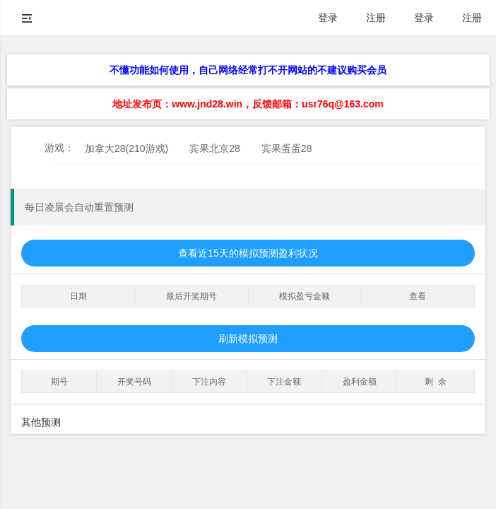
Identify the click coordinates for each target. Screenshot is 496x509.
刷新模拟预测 (248, 338)
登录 (328, 17)
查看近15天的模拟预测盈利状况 (248, 253)
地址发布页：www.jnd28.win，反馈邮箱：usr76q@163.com (247, 104)
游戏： (59, 147)
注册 (376, 17)
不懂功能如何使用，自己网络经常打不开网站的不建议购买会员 (248, 70)
